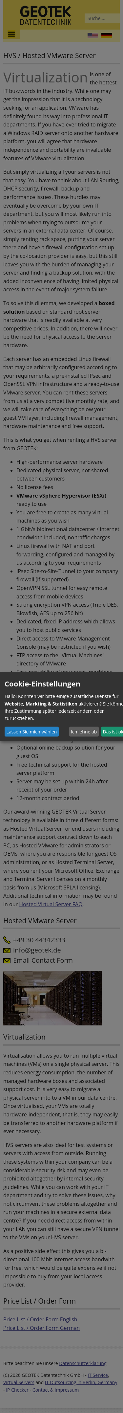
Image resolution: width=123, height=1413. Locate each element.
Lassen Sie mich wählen (32, 732)
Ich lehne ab (84, 732)
